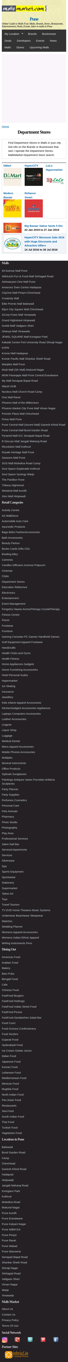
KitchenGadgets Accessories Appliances (26, 708)
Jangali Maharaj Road (15, 1185)
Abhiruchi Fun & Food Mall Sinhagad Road (27, 276)
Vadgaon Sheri (11, 1279)
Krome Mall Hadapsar (15, 353)
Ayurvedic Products (13, 526)
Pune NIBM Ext (11, 1229)
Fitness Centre (11, 614)
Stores (20, 47)
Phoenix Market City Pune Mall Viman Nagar (29, 408)
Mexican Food (10, 1083)
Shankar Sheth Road (14, 1262)
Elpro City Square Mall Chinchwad (22, 309)
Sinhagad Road (11, 1273)
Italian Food (9, 1056)
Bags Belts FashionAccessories (21, 532)
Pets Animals (10, 811)
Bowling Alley (10, 554)
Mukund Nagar (11, 1207)
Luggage (7, 735)
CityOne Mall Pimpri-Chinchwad (21, 292)
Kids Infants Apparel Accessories (21, 702)
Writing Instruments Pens (17, 943)
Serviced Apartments (14, 849)
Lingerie (6, 724)
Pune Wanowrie (11, 1251)
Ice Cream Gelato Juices (17, 1050)
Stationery (8, 882)
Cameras (7, 559)
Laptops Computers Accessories (21, 713)
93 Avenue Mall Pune (15, 270)
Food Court (8, 1023)
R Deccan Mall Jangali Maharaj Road (24, 441)
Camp (5, 1158)
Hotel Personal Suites (15, 675)
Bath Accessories (12, 537)
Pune (34, 19)
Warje (5, 1290)
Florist (5, 620)
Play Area (7, 833)
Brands (32, 33)
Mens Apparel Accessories (18, 746)
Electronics (8, 592)
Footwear (7, 625)
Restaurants (9, 1105)
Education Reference (14, 587)
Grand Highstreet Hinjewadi (18, 320)
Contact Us (8, 1314)
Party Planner (10, 789)
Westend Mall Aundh (14, 490)
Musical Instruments (14, 763)
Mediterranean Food (14, 1078)
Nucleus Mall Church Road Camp (22, 391)
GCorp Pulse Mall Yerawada (19, 314)
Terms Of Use (10, 1325)
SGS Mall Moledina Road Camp (21, 463)
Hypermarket (9, 680)
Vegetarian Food (12, 1132)
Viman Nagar (10, 1284)
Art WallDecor (10, 515)
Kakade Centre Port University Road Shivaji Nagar (32, 342)
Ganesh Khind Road (14, 1169)
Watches (7, 921)
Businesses (49, 33)
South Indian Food (13, 1116)
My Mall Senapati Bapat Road (20, 380)
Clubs (5, 576)
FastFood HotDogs (13, 1001)
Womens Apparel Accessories (20, 932)
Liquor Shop (9, 730)
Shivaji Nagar (10, 1268)
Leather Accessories (14, 719)
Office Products (11, 768)
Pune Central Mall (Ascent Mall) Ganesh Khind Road (33, 424)
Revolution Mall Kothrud (16, 446)
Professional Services (15, 838)
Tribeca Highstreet (13, 485)
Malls (8, 47)
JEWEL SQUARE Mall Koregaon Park (25, 336)
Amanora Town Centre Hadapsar (21, 287)
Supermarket (9, 888)
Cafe (5, 984)
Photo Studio (9, 822)
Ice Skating (8, 686)
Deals (8, 40)
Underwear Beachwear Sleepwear (22, 915)
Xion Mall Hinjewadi (14, 496)
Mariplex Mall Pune (13, 364)
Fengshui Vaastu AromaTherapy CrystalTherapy (31, 609)
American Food (11, 957)
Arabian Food (10, 962)
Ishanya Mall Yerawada (16, 331)
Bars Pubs (8, 973)
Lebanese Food (11, 1072)
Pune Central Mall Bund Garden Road (25, 430)
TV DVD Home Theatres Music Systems (26, 910)
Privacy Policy (10, 1320)
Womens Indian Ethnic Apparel (20, 937)
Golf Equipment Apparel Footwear (22, 642)
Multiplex (7, 757)
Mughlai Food (10, 1089)
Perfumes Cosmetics (14, 800)
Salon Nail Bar (10, 844)
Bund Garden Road (13, 1152)
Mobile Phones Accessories (18, 752)
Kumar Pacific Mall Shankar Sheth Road (26, 358)
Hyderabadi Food (12, 1045)
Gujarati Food (10, 1039)
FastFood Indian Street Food (19, 1006)
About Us (7, 1308)
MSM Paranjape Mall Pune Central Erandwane (30, 375)
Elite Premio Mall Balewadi (18, 303)
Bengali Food (10, 979)
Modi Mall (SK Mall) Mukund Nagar (23, 369)
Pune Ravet (9, 1240)
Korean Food (10, 1067)
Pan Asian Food (11, 1099)
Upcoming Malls (39, 47)
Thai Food (8, 1121)
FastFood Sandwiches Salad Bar (21, 1017)
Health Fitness (10, 658)
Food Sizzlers (10, 1034)
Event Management (13, 603)
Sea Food (8, 1110)
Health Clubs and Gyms (16, 653)
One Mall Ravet (11, 397)
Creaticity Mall (10, 298)
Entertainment (10, 598)
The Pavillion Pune (13, 479)
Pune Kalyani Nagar (14, 1224)
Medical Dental (11, 741)
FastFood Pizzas (12, 1012)
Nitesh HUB (9, 386)
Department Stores (13, 581)
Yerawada (8, 1295)
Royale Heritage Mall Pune (18, 452)
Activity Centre (10, 510)
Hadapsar (8, 1174)
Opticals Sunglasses (14, 774)
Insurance (8, 691)
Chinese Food (10, 990)
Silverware (8, 860)
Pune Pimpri (9, 1235)
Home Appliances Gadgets (18, 664)
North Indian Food (13, 1094)
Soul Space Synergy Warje (18, 474)
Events (40, 40)
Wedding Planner (12, 926)
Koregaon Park (11, 1191)
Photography (9, 827)
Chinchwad (8, 1163)
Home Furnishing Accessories (20, 669)
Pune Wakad (9, 1246)
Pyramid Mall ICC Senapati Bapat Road (26, 435)
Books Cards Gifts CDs (16, 548)
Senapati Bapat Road (15, 1257)
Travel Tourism (11, 904)
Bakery (6, 968)
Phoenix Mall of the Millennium (20, 402)
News (53, 40)
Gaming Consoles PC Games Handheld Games (30, 636)
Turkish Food (10, 1127)
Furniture (7, 631)
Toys (4, 899)
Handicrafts (9, 647)
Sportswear (9, 877)
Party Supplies (10, 794)
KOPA (5, 347)
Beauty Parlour (11, 543)
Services (7, 855)
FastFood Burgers (13, 995)
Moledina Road (11, 1202)
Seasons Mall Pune (13, 457)
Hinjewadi (8, 1180)
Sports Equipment (12, 871)
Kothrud (6, 1196)
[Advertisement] (34, 88)
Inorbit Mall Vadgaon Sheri (18, 325)
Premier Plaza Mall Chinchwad (20, 413)
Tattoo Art (7, 893)
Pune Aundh (9, 1213)
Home (5, 126)
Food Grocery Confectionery (19, 1028)
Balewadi (7, 1147)
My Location (12, 34)
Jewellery (7, 697)
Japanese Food (11, 1061)
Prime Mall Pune (12, 419)
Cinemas (7, 570)
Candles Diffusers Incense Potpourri (23, 565)
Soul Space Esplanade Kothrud (21, 468)
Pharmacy (8, 816)
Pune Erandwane (12, 1218)
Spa (4, 866)
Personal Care (10, 805)
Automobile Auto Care (15, 521)
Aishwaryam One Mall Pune (18, 281)
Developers (24, 40)
